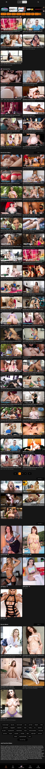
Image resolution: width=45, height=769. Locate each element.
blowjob (36, 725)
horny (25, 730)
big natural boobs (22, 736)
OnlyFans (30, 766)
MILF (33, 13)
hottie (41, 725)
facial (25, 727)
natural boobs (19, 730)
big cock (12, 725)
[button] (42, 9)
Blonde (23, 13)
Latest (13, 766)
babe (28, 733)
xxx (34, 727)
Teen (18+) (3, 13)
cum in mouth (19, 725)
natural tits (19, 727)
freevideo (16, 733)
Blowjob (8, 13)
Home (6, 766)
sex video (4, 730)
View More (40, 478)
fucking (30, 727)
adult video (33, 733)
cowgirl (15, 736)
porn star (5, 733)
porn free (40, 733)
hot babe (22, 733)
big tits (10, 733)
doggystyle (12, 727)
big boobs (40, 727)
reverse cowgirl (5, 725)
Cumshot (28, 13)
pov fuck (30, 725)
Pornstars (38, 766)
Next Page (29, 473)
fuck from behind (32, 730)
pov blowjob (5, 727)
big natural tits (11, 730)
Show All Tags (22, 739)
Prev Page (15, 473)
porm (30, 736)
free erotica (40, 730)
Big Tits (36, 13)
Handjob (18, 13)
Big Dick (13, 13)
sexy (25, 725)
